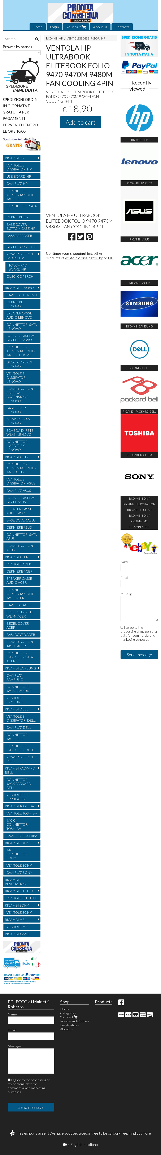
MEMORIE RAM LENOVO (18, 421)
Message (127, 593)
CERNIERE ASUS (19, 527)
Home (38, 27)
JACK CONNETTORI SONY (17, 854)
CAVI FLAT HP (17, 183)
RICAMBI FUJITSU (19, 891)
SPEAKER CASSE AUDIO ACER (19, 580)
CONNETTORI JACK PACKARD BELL (18, 783)
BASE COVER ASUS (21, 520)
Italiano (92, 1144)
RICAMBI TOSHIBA (19, 806)
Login (54, 27)
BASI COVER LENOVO (16, 410)
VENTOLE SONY (19, 865)
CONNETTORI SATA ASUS (21, 536)
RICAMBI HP (54, 38)
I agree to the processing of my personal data (139, 633)
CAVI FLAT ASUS (18, 490)
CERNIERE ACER (19, 571)
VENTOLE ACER (18, 564)
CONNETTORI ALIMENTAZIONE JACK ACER (20, 594)
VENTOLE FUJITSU (21, 898)
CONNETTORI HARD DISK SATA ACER (19, 657)
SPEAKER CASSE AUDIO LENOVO (19, 315)
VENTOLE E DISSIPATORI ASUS (20, 481)
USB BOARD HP (18, 176)
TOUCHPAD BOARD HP (18, 267)
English (76, 1144)
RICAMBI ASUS (16, 457)
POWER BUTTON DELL (19, 759)
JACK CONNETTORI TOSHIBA (17, 824)
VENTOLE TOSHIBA (21, 813)
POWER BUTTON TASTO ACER (19, 644)
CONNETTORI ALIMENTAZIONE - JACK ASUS (21, 468)
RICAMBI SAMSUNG (20, 668)
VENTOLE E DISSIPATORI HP (86, 38)
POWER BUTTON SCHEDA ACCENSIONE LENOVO (19, 395)
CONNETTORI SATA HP (21, 208)
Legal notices (69, 1025)
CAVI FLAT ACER (18, 605)
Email (124, 577)
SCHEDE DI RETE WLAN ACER (20, 614)
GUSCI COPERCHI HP (20, 278)
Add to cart (81, 122)
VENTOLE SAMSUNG (14, 700)
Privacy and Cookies (74, 1021)
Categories (68, 1013)
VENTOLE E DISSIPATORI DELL (21, 718)
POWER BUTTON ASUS (19, 548)
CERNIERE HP (17, 217)
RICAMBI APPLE (17, 934)
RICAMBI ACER (16, 557)
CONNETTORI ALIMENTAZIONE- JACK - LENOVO (20, 351)
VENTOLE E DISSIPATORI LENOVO (16, 377)
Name (125, 562)
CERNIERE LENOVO (14, 304)
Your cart (76, 27)
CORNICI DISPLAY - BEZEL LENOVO (21, 338)
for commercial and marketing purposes (138, 637)
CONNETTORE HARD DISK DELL (20, 748)
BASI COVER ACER (20, 634)
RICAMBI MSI (15, 919)
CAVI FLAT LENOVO (21, 295)
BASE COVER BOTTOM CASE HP (20, 226)
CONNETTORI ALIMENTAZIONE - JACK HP (21, 195)
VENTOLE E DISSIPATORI (16, 797)
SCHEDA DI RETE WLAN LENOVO (20, 432)
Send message (139, 654)
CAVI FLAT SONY (19, 872)
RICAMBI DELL (16, 709)
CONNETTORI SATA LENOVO (21, 326)
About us (100, 27)
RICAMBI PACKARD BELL (20, 770)
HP (110, 258)
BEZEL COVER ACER (17, 625)
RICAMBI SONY (17, 843)
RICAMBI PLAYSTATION (15, 882)
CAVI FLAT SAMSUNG (14, 677)
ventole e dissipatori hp (84, 258)
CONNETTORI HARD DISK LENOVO (17, 445)
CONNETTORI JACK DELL (17, 737)
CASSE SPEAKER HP (19, 238)
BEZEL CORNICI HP (21, 247)
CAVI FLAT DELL (18, 727)
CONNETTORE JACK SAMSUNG (19, 689)
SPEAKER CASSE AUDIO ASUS (19, 511)
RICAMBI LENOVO (19, 288)
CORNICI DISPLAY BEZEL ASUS (20, 500)
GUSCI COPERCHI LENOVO (20, 364)
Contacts (122, 27)
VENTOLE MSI (17, 927)
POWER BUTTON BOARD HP (19, 256)
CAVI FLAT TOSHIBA (21, 836)
